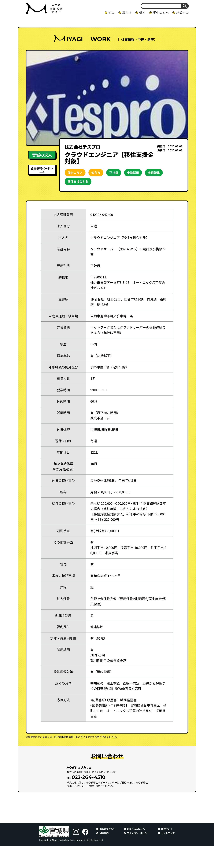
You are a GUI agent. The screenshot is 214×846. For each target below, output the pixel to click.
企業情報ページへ (42, 168)
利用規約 (104, 833)
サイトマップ (168, 833)
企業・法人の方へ (136, 828)
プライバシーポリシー (138, 833)
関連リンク (166, 828)
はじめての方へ (107, 828)
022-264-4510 (88, 777)
